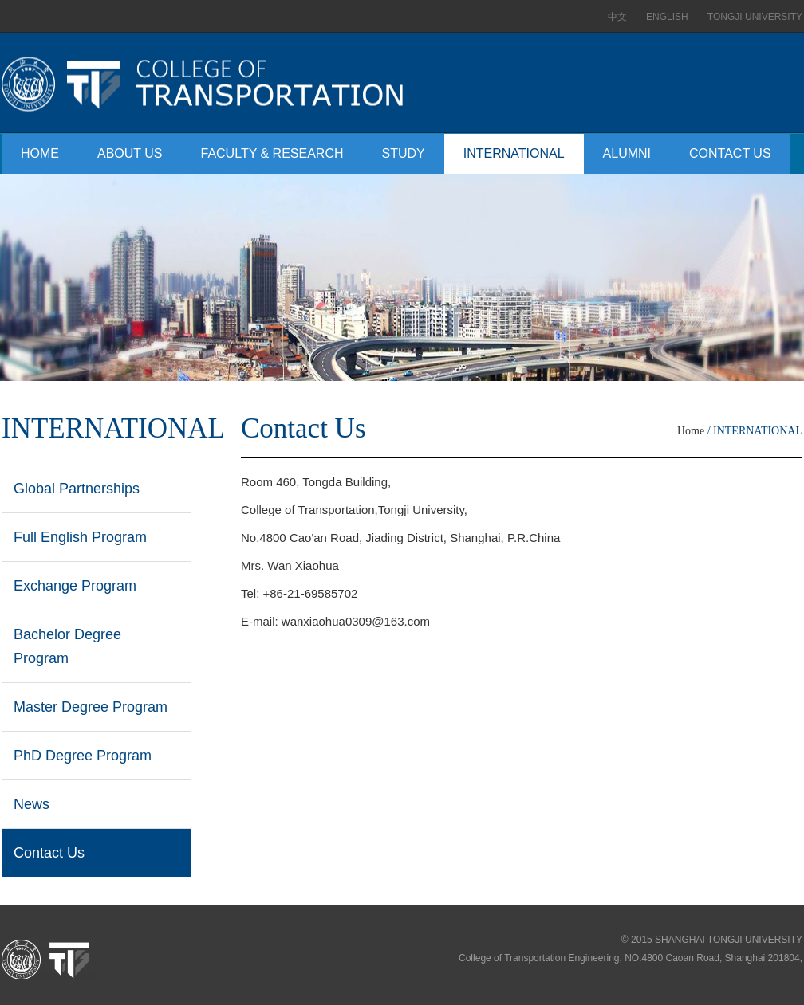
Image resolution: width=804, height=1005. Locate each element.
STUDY (403, 153)
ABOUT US (130, 153)
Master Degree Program (91, 707)
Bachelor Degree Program (67, 646)
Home (690, 431)
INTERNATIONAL (514, 153)
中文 (617, 16)
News (31, 804)
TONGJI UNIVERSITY (754, 16)
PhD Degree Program (83, 756)
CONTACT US (730, 153)
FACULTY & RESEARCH (272, 153)
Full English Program (80, 537)
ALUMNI (627, 153)
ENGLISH (667, 16)
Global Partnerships (77, 489)
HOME (40, 153)
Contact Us (49, 853)
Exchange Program (75, 586)
